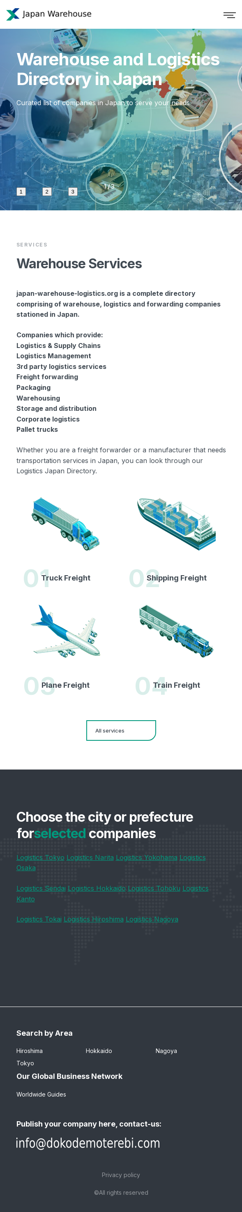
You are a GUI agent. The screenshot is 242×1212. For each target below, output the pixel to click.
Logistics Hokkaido (97, 888)
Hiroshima (29, 1050)
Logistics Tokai (39, 919)
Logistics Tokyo (40, 857)
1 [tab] (21, 192)
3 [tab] (72, 192)
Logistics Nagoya (152, 919)
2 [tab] (47, 192)
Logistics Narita (90, 857)
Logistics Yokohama (146, 857)
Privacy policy (121, 1174)
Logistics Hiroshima (94, 919)
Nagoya (166, 1050)
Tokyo (25, 1063)
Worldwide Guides (41, 1094)
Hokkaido (99, 1050)
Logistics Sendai (41, 888)
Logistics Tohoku (154, 888)
